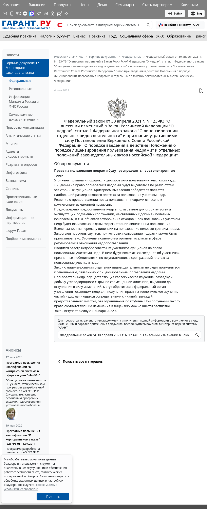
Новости (12, 55)
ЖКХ (160, 36)
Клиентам (189, 4)
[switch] (60, 25)
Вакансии (37, 4)
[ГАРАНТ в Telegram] (38, 13)
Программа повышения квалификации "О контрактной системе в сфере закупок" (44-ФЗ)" (23, 369)
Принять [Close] (53, 496)
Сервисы (12, 188)
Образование (179, 36)
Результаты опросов (21, 164)
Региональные (20, 88)
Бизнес (79, 36)
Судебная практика (19, 36)
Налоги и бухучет (55, 36)
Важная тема (16, 180)
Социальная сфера (136, 36)
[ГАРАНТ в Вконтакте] (18, 13)
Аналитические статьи (23, 135)
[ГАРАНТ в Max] (31, 13)
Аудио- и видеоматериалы (19, 154)
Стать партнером (157, 4)
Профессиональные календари (21, 199)
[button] (180, 25)
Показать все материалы (80, 361)
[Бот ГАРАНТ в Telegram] (45, 13)
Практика (97, 36)
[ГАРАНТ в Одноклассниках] (52, 13)
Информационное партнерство (20, 220)
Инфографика (16, 172)
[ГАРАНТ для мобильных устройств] (11, 13)
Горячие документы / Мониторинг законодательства (22, 68)
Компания (11, 4)
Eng (196, 13)
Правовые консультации (25, 127)
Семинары (124, 4)
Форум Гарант (17, 230)
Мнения (12, 143)
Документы (14, 209)
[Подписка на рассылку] (4, 13)
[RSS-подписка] (66, 13)
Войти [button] (175, 13)
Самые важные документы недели (24, 117)
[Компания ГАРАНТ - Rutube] (59, 13)
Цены (84, 4)
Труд (113, 36)
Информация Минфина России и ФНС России (24, 102)
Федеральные (20, 80)
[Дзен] (25, 13)
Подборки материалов (23, 238)
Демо (102, 4)
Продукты (62, 4)
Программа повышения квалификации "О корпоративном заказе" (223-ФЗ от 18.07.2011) (23, 437)
